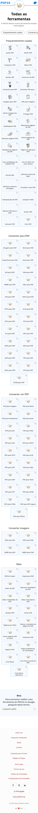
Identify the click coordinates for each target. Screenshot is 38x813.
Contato (19, 747)
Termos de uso (19, 769)
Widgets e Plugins (19, 758)
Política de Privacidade (19, 774)
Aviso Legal (19, 764)
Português (20, 791)
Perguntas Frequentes (19, 738)
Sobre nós (18, 733)
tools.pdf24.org (19, 797)
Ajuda (19, 742)
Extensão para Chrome (19, 753)
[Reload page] (19, 5)
